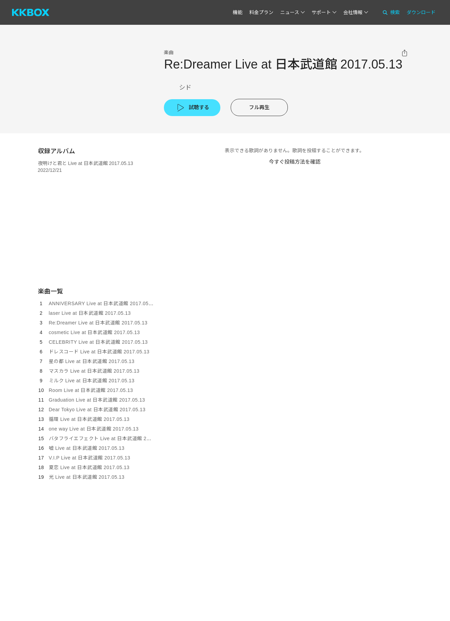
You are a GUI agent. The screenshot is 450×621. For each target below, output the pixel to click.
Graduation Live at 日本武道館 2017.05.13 (97, 400)
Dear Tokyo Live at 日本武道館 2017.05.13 (97, 409)
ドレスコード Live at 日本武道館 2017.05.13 (99, 351)
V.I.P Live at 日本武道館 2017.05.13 (89, 457)
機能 (237, 12)
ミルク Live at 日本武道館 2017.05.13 (92, 380)
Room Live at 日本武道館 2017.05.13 (91, 390)
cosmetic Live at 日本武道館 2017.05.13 (94, 332)
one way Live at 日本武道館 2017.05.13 (94, 429)
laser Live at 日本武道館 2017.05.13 (90, 313)
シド (185, 87)
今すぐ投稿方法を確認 (295, 162)
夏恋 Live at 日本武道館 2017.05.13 (89, 467)
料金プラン (261, 12)
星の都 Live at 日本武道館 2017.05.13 (92, 361)
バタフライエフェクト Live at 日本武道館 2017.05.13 (109, 438)
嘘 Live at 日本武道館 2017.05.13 (87, 448)
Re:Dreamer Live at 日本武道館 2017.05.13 (98, 322)
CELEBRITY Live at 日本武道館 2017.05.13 (98, 342)
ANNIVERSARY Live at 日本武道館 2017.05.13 (102, 303)
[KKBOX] (30, 12)
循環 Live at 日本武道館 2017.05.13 (89, 419)
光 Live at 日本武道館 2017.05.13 (87, 477)
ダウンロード (421, 12)
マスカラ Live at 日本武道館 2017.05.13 (94, 371)
